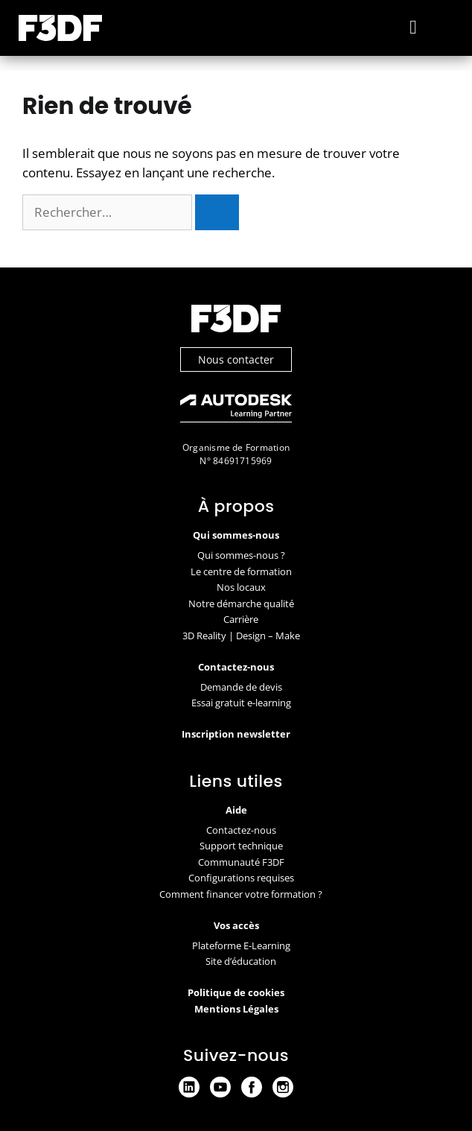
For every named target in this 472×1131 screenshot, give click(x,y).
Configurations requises (241, 877)
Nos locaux (241, 587)
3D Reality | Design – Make (241, 635)
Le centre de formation (241, 571)
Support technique (241, 845)
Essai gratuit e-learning (241, 702)
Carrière (240, 619)
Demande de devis (241, 687)
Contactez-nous (241, 830)
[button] (413, 27)
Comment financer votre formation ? (240, 894)
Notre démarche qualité (241, 603)
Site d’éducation (240, 961)
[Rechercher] (217, 212)
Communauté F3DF (241, 862)
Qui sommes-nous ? (241, 555)
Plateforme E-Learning (241, 945)
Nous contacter (236, 359)
